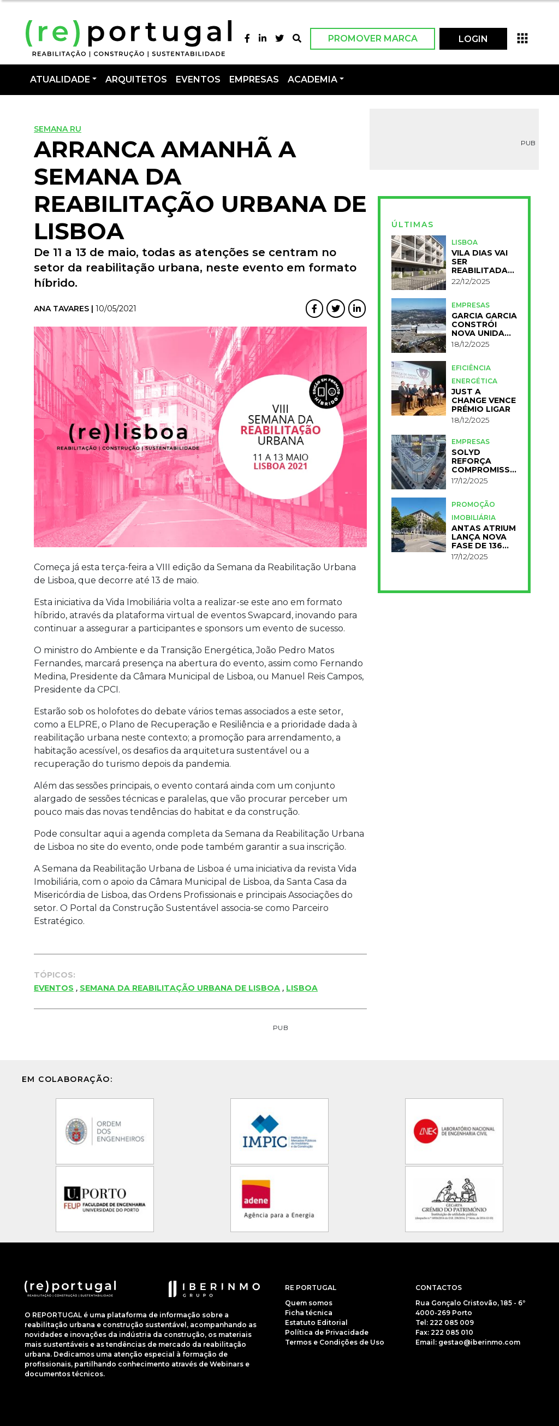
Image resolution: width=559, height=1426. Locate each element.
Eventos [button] (198, 79)
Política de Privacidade (326, 1332)
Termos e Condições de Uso (334, 1342)
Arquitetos (136, 79)
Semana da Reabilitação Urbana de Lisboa (180, 988)
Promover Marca (373, 38)
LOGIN (473, 39)
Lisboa (302, 988)
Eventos (54, 988)
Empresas (254, 79)
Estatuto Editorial (316, 1322)
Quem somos (308, 1303)
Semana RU (57, 129)
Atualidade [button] (60, 79)
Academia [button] (312, 79)
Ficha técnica (308, 1313)
